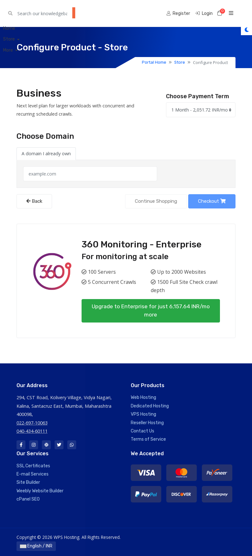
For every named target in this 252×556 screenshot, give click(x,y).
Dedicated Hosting (150, 406)
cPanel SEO (28, 499)
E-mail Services (33, 474)
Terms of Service (148, 439)
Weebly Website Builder (40, 491)
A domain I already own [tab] (46, 153)
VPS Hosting (143, 414)
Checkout (212, 201)
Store (179, 62)
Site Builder (28, 482)
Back (34, 201)
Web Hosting (143, 397)
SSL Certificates (33, 466)
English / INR (36, 546)
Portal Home (154, 62)
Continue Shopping (156, 201)
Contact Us (142, 431)
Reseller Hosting (147, 422)
